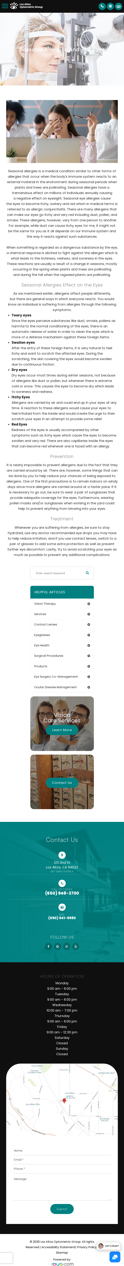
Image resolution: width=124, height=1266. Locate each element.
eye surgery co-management (56, 677)
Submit (62, 1209)
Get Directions (61, 871)
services (40, 614)
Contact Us (62, 782)
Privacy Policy (87, 1247)
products (40, 666)
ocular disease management (55, 687)
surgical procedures (48, 656)
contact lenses (45, 624)
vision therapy (45, 604)
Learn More (62, 730)
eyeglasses (42, 635)
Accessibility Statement (58, 1247)
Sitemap (62, 1253)
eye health (41, 645)
